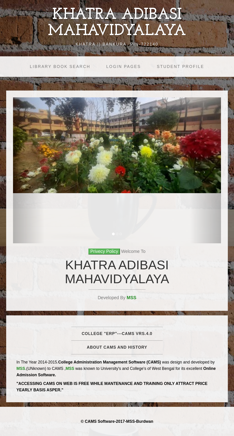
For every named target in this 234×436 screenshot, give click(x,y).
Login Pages (123, 66)
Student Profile (180, 66)
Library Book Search (60, 66)
